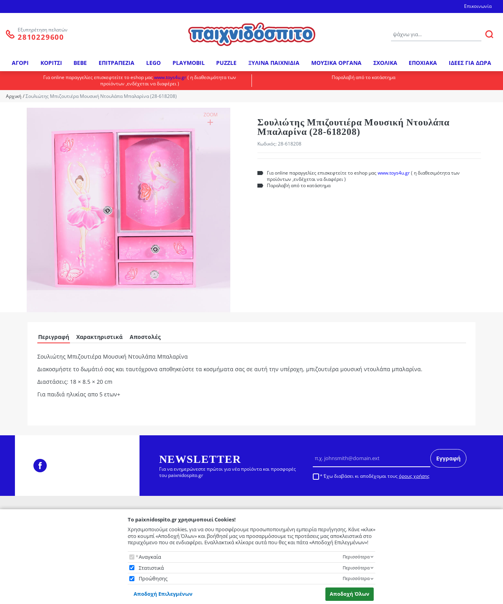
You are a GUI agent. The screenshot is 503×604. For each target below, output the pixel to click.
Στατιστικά (151, 568)
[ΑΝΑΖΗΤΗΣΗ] (489, 34)
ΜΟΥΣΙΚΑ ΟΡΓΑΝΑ (336, 62)
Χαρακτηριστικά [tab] (99, 337)
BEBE (80, 62)
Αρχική (13, 96)
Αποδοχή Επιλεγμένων (163, 593)
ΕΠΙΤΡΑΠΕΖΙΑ (116, 62)
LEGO (153, 62)
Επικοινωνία (478, 6)
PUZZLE (226, 62)
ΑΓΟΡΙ (20, 62)
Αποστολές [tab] (145, 337)
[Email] (371, 458)
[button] (128, 208)
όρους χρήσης (414, 476)
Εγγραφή (448, 458)
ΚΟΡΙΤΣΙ (51, 62)
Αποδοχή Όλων (349, 593)
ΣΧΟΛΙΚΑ (385, 62)
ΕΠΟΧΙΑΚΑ (423, 62)
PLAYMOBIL (189, 62)
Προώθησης (153, 578)
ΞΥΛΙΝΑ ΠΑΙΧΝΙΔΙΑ (273, 62)
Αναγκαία (150, 557)
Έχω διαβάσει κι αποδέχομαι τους (376, 476)
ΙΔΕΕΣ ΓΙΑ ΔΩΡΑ (470, 62)
